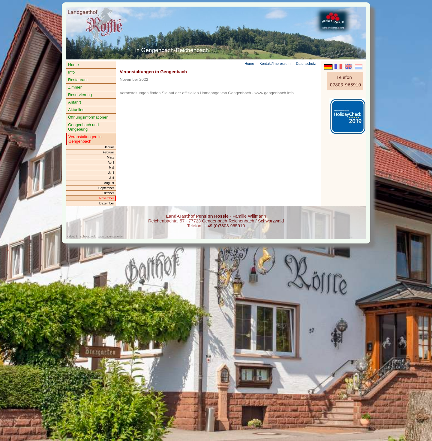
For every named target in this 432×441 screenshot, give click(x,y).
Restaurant (78, 79)
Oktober (108, 193)
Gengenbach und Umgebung (83, 126)
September (106, 188)
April (111, 162)
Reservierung (80, 94)
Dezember (106, 203)
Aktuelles (76, 109)
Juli (111, 178)
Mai (111, 167)
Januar (109, 147)
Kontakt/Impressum (275, 64)
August (109, 183)
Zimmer (75, 87)
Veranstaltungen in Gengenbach (84, 138)
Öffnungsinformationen (88, 117)
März (110, 157)
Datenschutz (306, 64)
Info (71, 72)
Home (73, 64)
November (106, 198)
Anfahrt (74, 102)
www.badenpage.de (110, 236)
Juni (111, 172)
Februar (108, 152)
